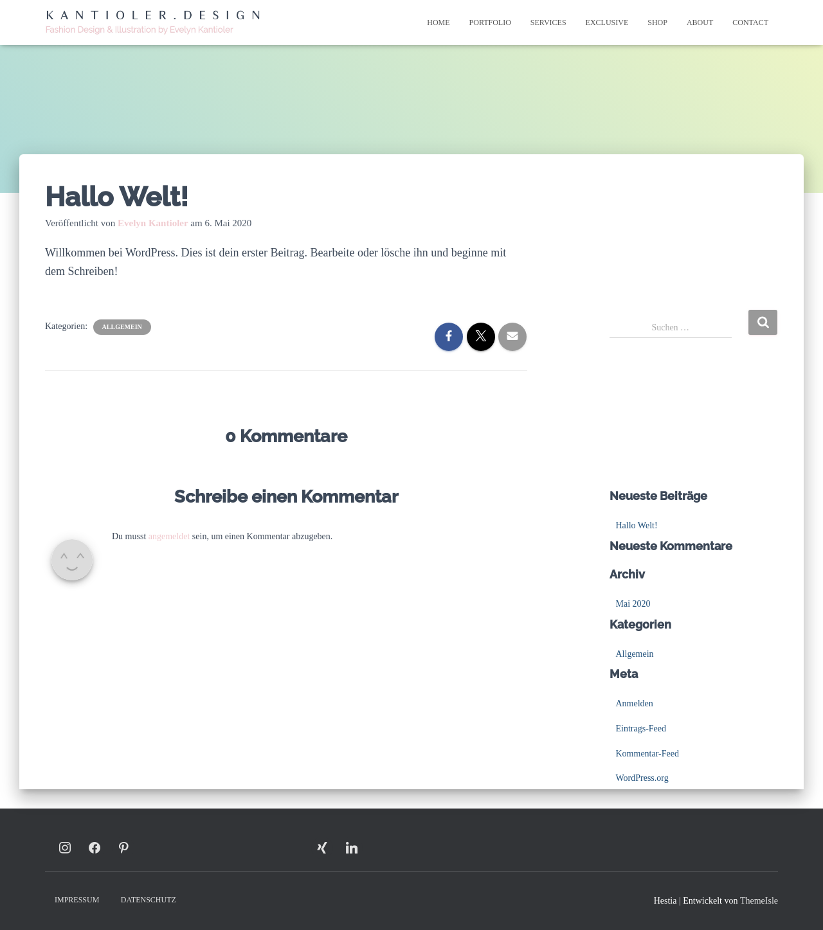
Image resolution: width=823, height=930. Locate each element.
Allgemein (122, 326)
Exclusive (607, 22)
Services (548, 22)
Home (438, 22)
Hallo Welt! (637, 525)
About (700, 22)
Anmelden (634, 703)
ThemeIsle (759, 901)
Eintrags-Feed (641, 728)
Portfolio (490, 22)
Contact (750, 22)
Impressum (77, 899)
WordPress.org (642, 778)
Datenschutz (148, 899)
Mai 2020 (633, 604)
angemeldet (169, 536)
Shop (657, 22)
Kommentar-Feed (647, 753)
